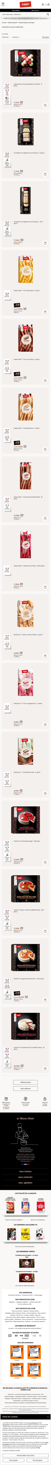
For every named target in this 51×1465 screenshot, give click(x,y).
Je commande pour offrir (25, 1304)
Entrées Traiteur (34, 1311)
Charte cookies (42, 1396)
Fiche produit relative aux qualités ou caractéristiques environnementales (25, 1402)
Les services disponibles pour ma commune (27, 1394)
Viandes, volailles (29, 1315)
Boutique (28, 1321)
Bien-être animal (16, 1398)
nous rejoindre (25, 1183)
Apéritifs (26, 1311)
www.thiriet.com (33, 1423)
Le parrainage (38, 1295)
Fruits (38, 1317)
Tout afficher (25, 1089)
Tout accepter (37, 1460)
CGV (42, 1394)
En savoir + (25, 1338)
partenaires (5, 1424)
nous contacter (25, 1177)
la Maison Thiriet (25, 1118)
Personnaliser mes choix (25, 1455)
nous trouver (25, 1171)
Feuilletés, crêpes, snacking (13, 1313)
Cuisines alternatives (40, 1319)
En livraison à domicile (14, 1295)
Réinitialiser (45, 37)
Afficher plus (25, 1082)
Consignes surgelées (22, 1302)
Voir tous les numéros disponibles (24, 1246)
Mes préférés (16, 10)
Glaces (42, 1317)
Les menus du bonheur (38, 1321)
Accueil (4, 22)
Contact (44, 1398)
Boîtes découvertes (18, 1321)
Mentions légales (9, 1396)
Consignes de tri (26, 1398)
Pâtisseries (18, 1319)
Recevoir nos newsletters (38, 1219)
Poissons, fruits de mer (16, 1315)
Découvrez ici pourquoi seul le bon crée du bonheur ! (25, 1150)
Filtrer (15, 37)
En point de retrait (27, 1295)
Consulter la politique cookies (11, 1450)
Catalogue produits (20, 1396)
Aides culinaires (30, 1317)
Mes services (35, 10)
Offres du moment (17, 1311)
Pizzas (23, 1313)
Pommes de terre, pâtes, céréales (15, 1317)
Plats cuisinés (41, 1313)
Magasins (12, 1302)
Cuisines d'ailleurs (32, 1313)
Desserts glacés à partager (26, 22)
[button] (43, 4)
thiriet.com (11, 1394)
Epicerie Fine (8, 1321)
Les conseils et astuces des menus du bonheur (28, 1328)
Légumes (37, 1315)
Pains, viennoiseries (27, 1319)
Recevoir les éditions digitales (14, 1219)
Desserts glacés (12, 22)
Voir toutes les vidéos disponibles (24, 1285)
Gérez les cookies (32, 1396)
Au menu (11, 1328)
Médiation (8, 1398)
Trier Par (5, 37)
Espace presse (37, 1398)
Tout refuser (13, 1460)
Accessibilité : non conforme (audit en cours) (25, 1400)
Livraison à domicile (34, 1302)
